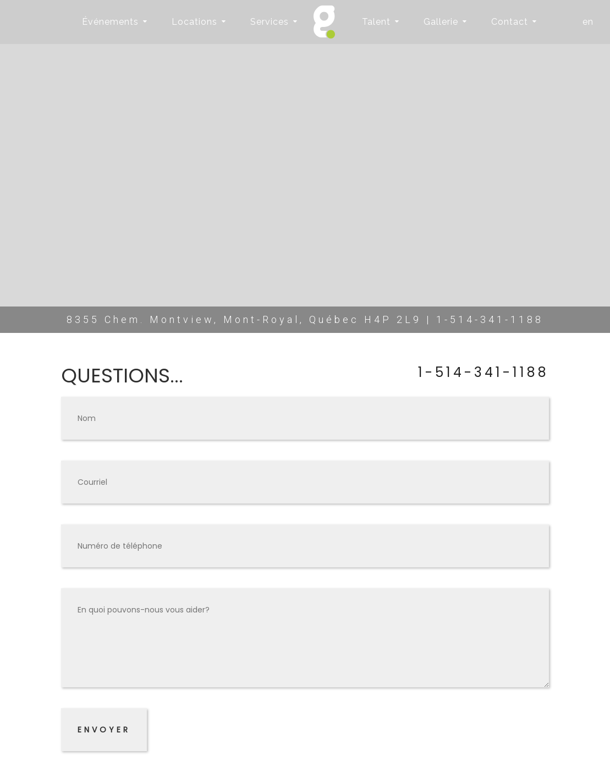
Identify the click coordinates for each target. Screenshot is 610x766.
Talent (376, 22)
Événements (110, 22)
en (587, 22)
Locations (194, 22)
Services (269, 22)
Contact (509, 22)
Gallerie (441, 22)
